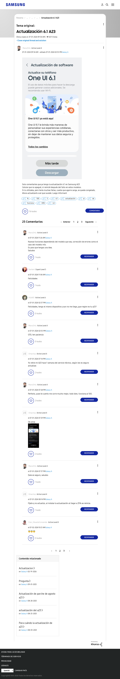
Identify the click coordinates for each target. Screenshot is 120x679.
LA (54, 203)
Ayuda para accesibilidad (13, 652)
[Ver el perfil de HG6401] (31, 298)
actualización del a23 (30, 610)
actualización (70, 199)
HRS (43, 203)
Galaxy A (65, 52)
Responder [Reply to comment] (89, 256)
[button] (99, 47)
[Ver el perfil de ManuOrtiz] (27, 48)
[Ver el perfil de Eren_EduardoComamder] (38, 522)
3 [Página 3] (81, 222)
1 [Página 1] (73, 222)
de (93, 199)
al (84, 199)
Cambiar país (21, 670)
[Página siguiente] (91, 221)
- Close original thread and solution (31, 40)
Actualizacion (26, 568)
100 (37, 199)
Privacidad (6, 661)
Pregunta (24, 581)
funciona (30, 203)
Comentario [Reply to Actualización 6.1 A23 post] (94, 211)
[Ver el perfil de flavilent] (32, 269)
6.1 (57, 199)
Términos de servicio (11, 656)
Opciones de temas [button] (99, 24)
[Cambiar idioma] (7, 670)
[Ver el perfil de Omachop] (32, 354)
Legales (5, 666)
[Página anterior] (66, 221)
